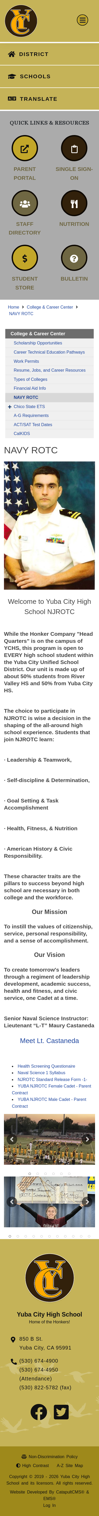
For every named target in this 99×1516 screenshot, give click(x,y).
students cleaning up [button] (18, 1236)
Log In (49, 1505)
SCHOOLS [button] (35, 76)
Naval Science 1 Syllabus (41, 1073)
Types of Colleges (30, 379)
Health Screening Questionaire (46, 1066)
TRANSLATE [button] (38, 99)
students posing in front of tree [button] (10, 1236)
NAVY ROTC (21, 313)
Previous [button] (12, 1139)
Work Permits (26, 361)
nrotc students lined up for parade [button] (49, 1236)
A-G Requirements (31, 415)
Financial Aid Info (30, 388)
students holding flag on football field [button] (29, 1174)
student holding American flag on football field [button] (89, 1236)
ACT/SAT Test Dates (33, 424)
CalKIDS (22, 433)
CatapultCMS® (70, 1492)
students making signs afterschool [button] (65, 1236)
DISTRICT (34, 54)
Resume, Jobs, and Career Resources (50, 370)
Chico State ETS (29, 406)
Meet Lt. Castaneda (49, 1040)
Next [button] (87, 1139)
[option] (49, 1139)
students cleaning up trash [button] (73, 1236)
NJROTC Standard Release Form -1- (52, 1079)
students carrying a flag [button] (37, 1174)
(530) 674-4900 (38, 1361)
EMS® (49, 1498)
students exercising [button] (81, 1236)
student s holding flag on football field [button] (41, 1236)
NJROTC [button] (45, 1174)
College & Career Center (50, 307)
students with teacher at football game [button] (57, 1236)
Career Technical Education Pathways (49, 352)
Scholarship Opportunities (38, 343)
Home (13, 307)
